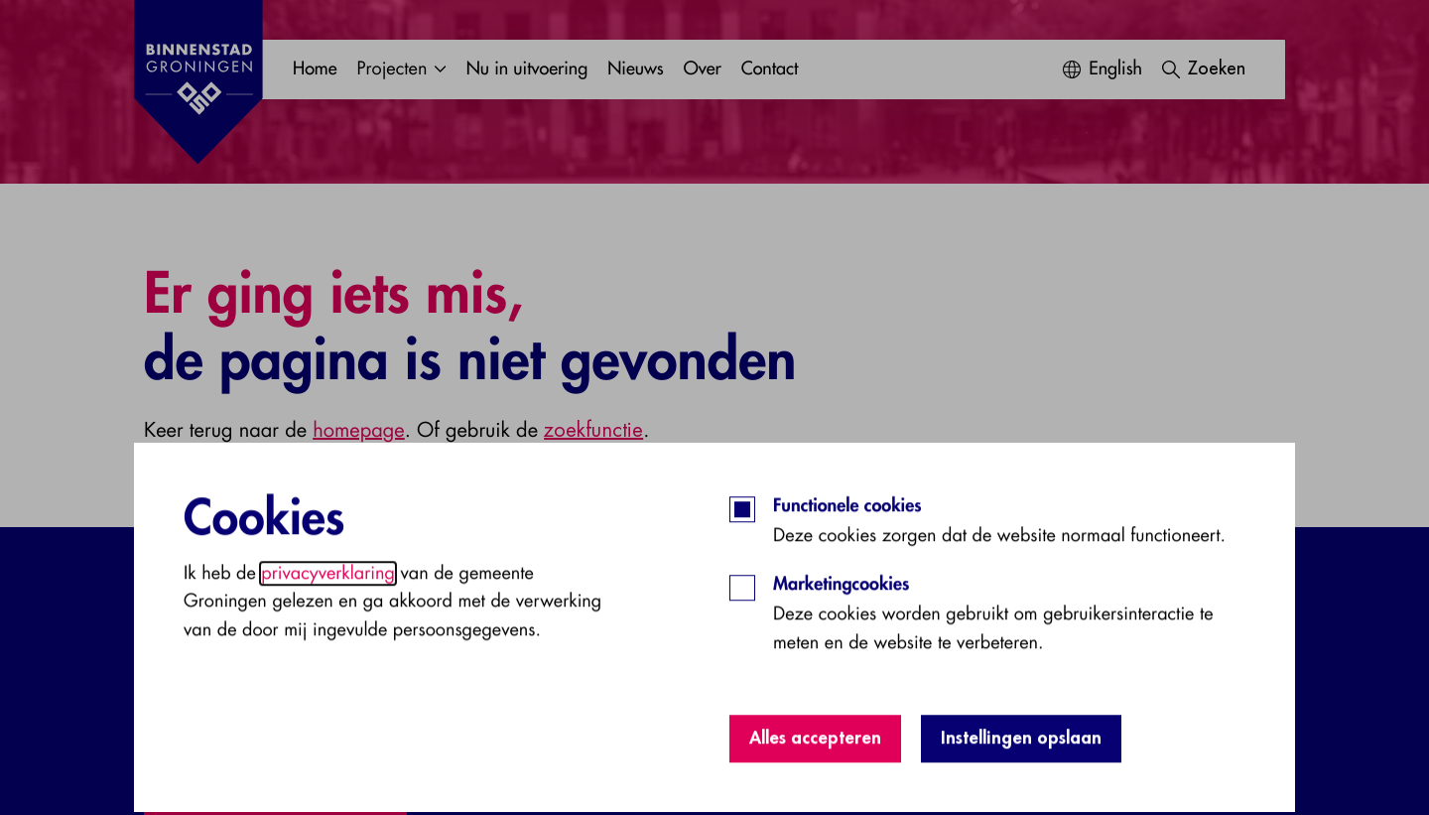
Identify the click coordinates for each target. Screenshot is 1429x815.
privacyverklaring (328, 672)
